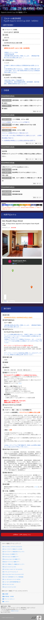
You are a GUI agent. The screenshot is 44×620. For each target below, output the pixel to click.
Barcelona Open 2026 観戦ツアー (11, 559)
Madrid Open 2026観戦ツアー (11, 556)
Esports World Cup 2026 (9, 566)
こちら (20, 383)
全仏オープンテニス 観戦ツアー (11, 561)
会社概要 (5, 594)
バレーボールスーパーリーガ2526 (11, 579)
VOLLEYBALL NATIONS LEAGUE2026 (12, 546)
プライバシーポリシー (9, 599)
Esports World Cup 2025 (9, 587)
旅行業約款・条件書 (8, 596)
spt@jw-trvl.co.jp (14, 610)
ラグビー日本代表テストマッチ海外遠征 (13, 577)
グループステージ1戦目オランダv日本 (12, 549)
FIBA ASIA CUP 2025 (8, 584)
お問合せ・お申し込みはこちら (22, 534)
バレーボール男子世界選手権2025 (11, 582)
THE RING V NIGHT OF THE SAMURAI (12, 569)
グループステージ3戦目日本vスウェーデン (14, 551)
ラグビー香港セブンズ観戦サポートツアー (13, 564)
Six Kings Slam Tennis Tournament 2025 (13, 574)
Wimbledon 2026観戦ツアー (10, 554)
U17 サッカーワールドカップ (10, 571)
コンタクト (6, 601)
